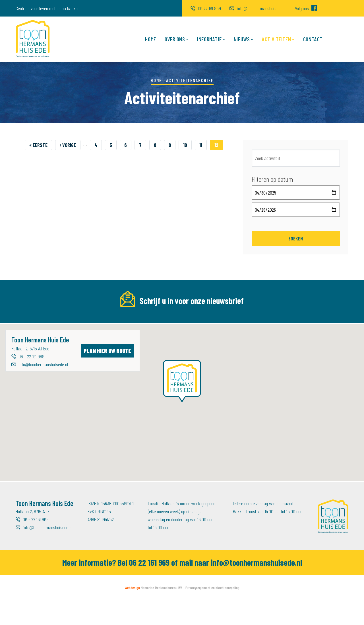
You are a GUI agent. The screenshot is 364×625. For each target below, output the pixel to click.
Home (150, 39)
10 (187, 144)
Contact (313, 39)
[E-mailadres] (63, 332)
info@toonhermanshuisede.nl (257, 8)
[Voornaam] (160, 332)
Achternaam (221, 320)
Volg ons (306, 8)
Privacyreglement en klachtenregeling (212, 612)
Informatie (211, 39)
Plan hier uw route (107, 375)
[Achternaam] (257, 332)
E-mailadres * (29, 320)
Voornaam (122, 320)
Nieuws (243, 39)
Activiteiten (278, 39)
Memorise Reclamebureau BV (161, 612)
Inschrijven (327, 332)
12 (218, 145)
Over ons (177, 39)
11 (203, 144)
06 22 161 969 (206, 8)
